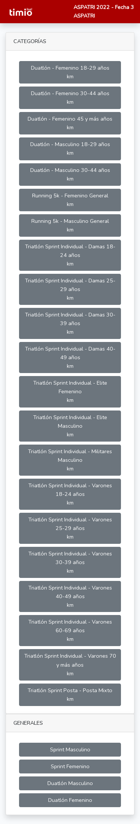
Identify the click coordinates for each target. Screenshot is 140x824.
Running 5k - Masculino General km (70, 225)
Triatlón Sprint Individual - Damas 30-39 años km (70, 323)
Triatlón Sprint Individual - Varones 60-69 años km (70, 630)
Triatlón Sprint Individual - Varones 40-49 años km (70, 596)
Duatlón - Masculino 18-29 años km (70, 148)
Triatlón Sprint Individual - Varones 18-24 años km (70, 494)
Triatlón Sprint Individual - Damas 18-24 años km (70, 255)
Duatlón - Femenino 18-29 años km (70, 72)
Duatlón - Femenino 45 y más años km (70, 123)
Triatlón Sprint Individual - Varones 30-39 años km (70, 562)
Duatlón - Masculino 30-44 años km (70, 174)
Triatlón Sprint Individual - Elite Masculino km (70, 425)
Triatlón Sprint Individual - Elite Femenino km (70, 391)
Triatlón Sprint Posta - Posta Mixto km (70, 695)
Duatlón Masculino (70, 783)
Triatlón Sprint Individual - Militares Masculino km (70, 460)
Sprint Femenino (70, 766)
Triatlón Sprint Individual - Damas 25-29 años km (70, 289)
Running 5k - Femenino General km (70, 200)
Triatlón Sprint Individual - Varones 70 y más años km (70, 664)
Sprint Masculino (70, 749)
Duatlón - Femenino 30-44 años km (70, 98)
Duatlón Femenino (70, 800)
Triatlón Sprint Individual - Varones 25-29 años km (70, 528)
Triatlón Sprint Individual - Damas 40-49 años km (70, 357)
